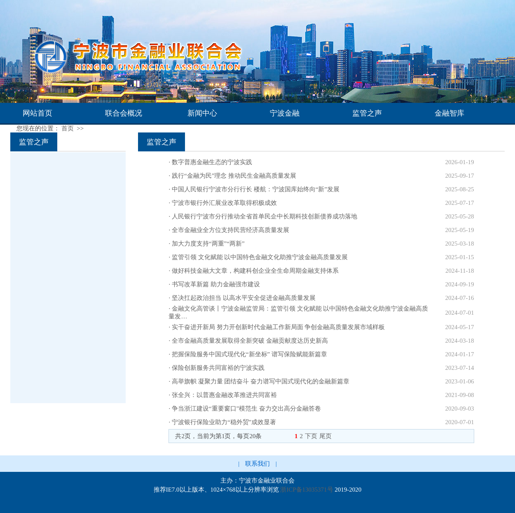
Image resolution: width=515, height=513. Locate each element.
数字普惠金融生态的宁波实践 (212, 162)
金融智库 (449, 113)
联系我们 (257, 463)
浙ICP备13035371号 (306, 489)
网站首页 (37, 113)
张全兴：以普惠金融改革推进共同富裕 (224, 395)
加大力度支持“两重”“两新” (208, 243)
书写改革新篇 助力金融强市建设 (216, 284)
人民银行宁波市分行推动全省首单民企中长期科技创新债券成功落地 (264, 216)
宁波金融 (285, 113)
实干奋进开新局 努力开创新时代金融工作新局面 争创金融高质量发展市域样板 (278, 327)
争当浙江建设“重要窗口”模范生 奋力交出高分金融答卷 (246, 408)
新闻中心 (202, 113)
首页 (67, 128)
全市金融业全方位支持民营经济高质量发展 (230, 230)
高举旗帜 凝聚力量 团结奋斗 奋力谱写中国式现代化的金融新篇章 (260, 381)
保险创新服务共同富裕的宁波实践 (218, 367)
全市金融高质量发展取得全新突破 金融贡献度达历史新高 (250, 340)
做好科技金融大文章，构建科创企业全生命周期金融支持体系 (255, 270)
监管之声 (367, 113)
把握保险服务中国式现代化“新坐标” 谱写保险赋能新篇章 (249, 354)
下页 (311, 436)
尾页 (325, 436)
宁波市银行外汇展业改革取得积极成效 (224, 203)
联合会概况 (123, 113)
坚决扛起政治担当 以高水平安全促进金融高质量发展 (244, 298)
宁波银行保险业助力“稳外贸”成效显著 (224, 422)
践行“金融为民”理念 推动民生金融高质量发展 (234, 175)
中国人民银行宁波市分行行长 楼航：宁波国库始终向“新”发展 (255, 189)
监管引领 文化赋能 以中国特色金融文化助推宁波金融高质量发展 (260, 257)
